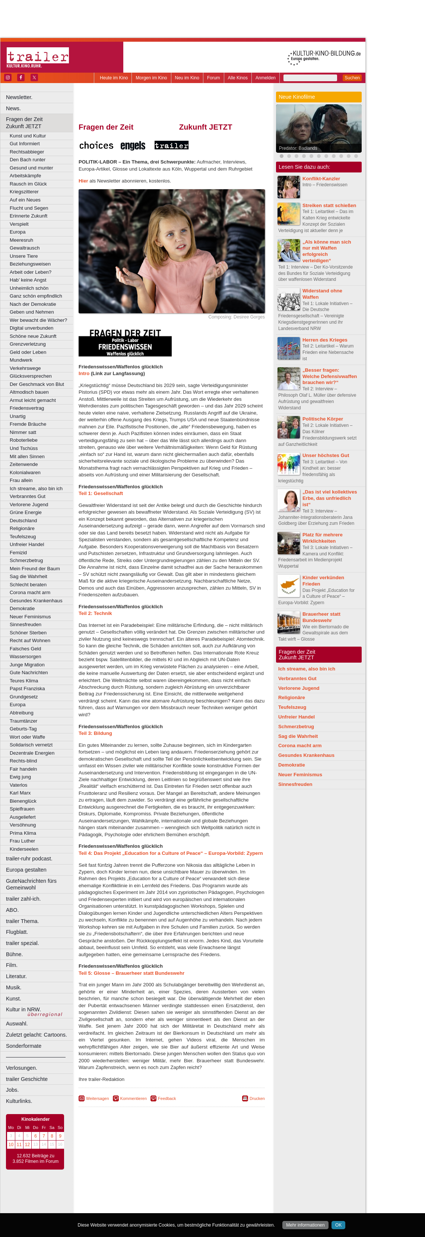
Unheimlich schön (29, 288)
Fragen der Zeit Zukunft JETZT (40, 122)
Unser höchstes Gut (325, 455)
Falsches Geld (25, 648)
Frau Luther (22, 841)
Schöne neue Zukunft (33, 336)
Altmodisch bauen (29, 392)
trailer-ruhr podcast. (29, 859)
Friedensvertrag (27, 408)
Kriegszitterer (24, 191)
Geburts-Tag (23, 729)
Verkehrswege (25, 368)
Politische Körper (322, 419)
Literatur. (16, 976)
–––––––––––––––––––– (36, 1057)
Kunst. (13, 999)
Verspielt (19, 224)
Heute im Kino (114, 77)
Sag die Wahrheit (28, 576)
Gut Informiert (25, 143)
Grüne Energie (26, 512)
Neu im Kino (187, 77)
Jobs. (12, 1090)
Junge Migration (27, 664)
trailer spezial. (22, 943)
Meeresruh (21, 240)
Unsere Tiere (24, 256)
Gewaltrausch (25, 248)
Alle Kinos (238, 77)
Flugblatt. (17, 932)
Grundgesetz (24, 697)
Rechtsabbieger (27, 152)
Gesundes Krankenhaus (36, 600)
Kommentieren (133, 1098)
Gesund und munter (31, 168)
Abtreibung (22, 713)
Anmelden (266, 77)
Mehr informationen (305, 1225)
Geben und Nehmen (32, 312)
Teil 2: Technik (95, 613)
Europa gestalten (26, 870)
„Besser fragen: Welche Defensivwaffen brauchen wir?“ (329, 376)
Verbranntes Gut (27, 496)
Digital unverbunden (31, 328)
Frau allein (21, 480)
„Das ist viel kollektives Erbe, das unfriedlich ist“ (329, 498)
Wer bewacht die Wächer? (38, 320)
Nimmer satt (23, 432)
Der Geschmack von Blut (37, 384)
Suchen (352, 77)
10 (11, 1144)
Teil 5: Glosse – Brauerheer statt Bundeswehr (131, 973)
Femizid (18, 552)
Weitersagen (97, 1098)
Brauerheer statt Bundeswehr (321, 617)
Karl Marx (20, 793)
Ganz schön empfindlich (36, 296)
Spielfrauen (22, 809)
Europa (18, 232)
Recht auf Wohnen (30, 640)
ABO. (12, 910)
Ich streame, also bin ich (36, 488)
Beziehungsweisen (30, 264)
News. (13, 108)
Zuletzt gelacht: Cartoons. (36, 1035)
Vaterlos (18, 785)
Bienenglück (23, 801)
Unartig (18, 416)
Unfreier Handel (27, 544)
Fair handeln (23, 769)
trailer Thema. (22, 921)
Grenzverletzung (28, 344)
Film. (12, 965)
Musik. (14, 987)
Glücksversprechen (31, 376)
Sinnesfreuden (25, 624)
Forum (213, 77)
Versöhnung (23, 825)
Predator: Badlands (298, 148)
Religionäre (22, 528)
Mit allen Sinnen (27, 456)
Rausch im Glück (28, 184)
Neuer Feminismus (30, 616)
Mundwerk (21, 360)
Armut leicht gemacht (33, 400)
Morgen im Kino (151, 77)
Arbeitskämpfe (25, 175)
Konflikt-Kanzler (321, 178)
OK (338, 1225)
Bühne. (14, 954)
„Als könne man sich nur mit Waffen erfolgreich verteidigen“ (326, 251)
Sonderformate (23, 1046)
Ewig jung (20, 777)
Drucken (257, 1098)
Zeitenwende (24, 464)
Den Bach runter (27, 159)
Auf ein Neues (25, 200)
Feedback (167, 1098)
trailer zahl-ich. (23, 899)
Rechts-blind (23, 761)
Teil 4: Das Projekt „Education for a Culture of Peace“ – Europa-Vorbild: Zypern (171, 853)
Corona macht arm (30, 592)
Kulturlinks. (19, 1101)
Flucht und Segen (29, 208)
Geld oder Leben (28, 352)
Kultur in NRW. (23, 1009)
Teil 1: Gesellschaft (101, 493)
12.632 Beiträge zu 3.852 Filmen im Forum (35, 1158)
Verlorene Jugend (29, 504)
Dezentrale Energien (32, 753)
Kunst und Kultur (28, 136)
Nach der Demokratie (33, 304)
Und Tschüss (24, 448)
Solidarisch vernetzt (31, 745)
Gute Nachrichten (29, 672)
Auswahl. (17, 1024)
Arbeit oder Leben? (30, 272)
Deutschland (23, 520)
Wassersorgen (25, 656)
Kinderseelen (24, 849)
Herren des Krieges (325, 340)
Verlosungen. (21, 1068)
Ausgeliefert (23, 817)
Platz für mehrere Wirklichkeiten (322, 538)
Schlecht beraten (28, 584)
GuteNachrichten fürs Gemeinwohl (31, 884)
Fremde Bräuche (28, 424)
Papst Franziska (27, 688)
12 (27, 1144)
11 (19, 1144)
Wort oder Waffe (27, 737)
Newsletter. (19, 97)
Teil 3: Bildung (95, 733)
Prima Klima (23, 833)
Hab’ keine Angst (28, 280)
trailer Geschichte (27, 1079)
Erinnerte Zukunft (28, 216)
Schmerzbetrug (26, 560)
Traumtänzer (23, 721)
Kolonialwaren (25, 472)
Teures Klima (24, 680)
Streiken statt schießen (329, 205)
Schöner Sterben (28, 632)
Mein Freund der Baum (35, 568)
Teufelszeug (23, 536)
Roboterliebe (24, 440)
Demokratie (22, 608)
